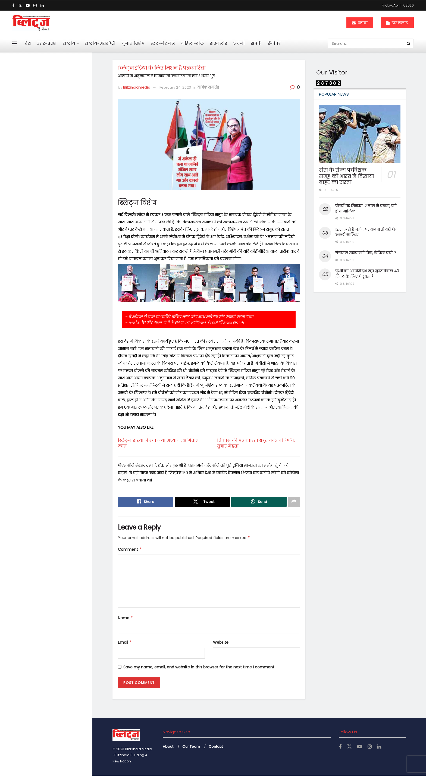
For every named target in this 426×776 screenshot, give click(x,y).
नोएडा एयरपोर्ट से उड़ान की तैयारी (55, 448)
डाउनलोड (397, 23)
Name (125, 618)
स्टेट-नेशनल (163, 43)
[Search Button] (409, 43)
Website (220, 642)
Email (125, 643)
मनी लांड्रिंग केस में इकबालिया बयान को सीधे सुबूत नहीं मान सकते (57, 152)
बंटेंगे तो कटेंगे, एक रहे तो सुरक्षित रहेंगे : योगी (55, 422)
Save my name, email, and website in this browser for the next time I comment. (199, 667)
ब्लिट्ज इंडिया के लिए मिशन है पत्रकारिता (40, 91)
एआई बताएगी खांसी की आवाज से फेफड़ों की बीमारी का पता (55, 249)
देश (28, 43)
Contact (216, 746)
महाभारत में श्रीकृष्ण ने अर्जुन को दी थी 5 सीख (56, 278)
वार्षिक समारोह (208, 87)
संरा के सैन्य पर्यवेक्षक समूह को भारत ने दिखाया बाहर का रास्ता (346, 176)
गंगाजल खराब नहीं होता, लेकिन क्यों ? (365, 252)
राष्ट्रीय (68, 43)
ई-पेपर (274, 43)
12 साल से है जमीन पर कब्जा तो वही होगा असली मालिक (366, 232)
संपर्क (360, 23)
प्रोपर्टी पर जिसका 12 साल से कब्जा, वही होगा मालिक (365, 208)
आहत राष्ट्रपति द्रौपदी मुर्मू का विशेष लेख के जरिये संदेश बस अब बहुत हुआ (56, 124)
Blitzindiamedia (136, 87)
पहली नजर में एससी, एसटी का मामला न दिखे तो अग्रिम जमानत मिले (54, 183)
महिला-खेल (192, 43)
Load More (46, 480)
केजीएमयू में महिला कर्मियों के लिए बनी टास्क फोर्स (57, 393)
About (168, 746)
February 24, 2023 (175, 87)
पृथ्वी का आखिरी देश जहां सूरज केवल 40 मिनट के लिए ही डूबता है (367, 273)
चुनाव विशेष (133, 43)
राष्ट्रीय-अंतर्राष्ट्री (99, 43)
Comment (130, 549)
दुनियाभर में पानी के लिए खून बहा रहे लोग (56, 306)
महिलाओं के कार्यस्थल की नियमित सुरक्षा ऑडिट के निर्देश (57, 335)
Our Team (191, 746)
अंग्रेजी (239, 43)
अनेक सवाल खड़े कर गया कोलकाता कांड (49, 220)
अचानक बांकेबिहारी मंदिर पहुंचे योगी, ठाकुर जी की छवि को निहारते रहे (58, 364)
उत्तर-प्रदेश (47, 43)
